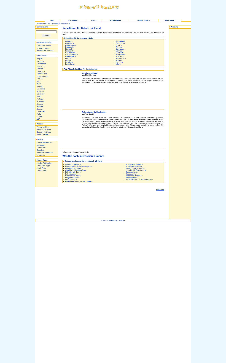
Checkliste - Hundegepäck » (75, 170)
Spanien (40, 109)
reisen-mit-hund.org (110, 220)
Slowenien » (120, 55)
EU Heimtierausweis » (134, 166)
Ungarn (39, 116)
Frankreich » (70, 51)
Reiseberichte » (131, 174)
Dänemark (40, 66)
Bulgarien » (69, 43)
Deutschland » (70, 45)
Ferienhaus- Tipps (43, 166)
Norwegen (40, 91)
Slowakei (40, 106)
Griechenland (42, 74)
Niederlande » (70, 56)
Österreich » (120, 43)
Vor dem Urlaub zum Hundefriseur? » (139, 179)
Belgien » (68, 41)
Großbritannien (42, 76)
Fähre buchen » (71, 174)
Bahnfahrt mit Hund (44, 132)
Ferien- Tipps (41, 171)
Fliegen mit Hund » (72, 178)
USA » (118, 64)
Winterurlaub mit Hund (45, 51)
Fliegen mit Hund (43, 127)
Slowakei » (120, 53)
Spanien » (120, 56)
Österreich (40, 94)
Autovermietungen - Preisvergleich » (78, 166)
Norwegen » (120, 41)
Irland (39, 81)
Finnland (40, 69)
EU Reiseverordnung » (134, 164)
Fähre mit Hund (42, 134)
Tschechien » (121, 58)
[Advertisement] (45, 179)
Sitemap (121, 220)
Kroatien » (69, 62)
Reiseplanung (115, 20)
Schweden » (120, 49)
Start (52, 20)
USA (38, 119)
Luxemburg (41, 89)
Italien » (68, 60)
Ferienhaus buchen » (73, 176)
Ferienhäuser (73, 20)
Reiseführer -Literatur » (134, 176)
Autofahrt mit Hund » (73, 164)
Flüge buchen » (71, 179)
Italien (39, 84)
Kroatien (40, 86)
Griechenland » (71, 53)
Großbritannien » (71, 55)
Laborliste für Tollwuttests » (136, 170)
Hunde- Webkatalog (44, 163)
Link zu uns (41, 155)
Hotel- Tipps (41, 168)
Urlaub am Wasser (44, 48)
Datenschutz (41, 147)
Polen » (119, 45)
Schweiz (40, 104)
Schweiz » (120, 51)
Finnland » (69, 49)
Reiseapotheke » (132, 172)
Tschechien (41, 111)
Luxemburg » (70, 64)
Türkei (39, 114)
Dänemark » (69, 47)
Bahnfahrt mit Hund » (73, 168)
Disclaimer (41, 150)
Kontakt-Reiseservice (45, 142)
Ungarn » (119, 62)
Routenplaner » (131, 178)
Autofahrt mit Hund (44, 129)
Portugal (40, 99)
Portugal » (120, 47)
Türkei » (119, 60)
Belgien (39, 59)
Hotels (94, 20)
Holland (39, 79)
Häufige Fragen (143, 20)
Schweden (41, 101)
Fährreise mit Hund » (73, 172)
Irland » (68, 58)
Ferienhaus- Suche (44, 46)
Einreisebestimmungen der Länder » (78, 181)
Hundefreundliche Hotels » (135, 168)
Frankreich (41, 71)
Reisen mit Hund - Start (43, 23)
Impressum (169, 20)
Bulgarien (40, 61)
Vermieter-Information (45, 152)
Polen (39, 96)
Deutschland (41, 64)
